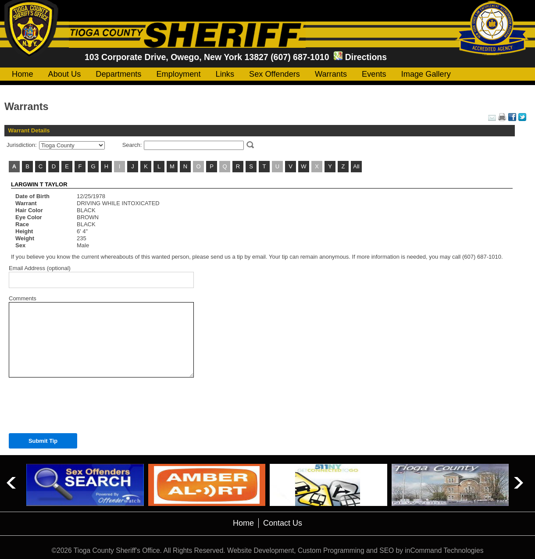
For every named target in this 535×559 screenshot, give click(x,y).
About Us (64, 74)
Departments (118, 74)
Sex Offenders (274, 74)
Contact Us (282, 523)
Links (225, 74)
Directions (366, 57)
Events (374, 74)
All (356, 166)
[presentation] (73, 403)
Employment (178, 74)
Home (22, 74)
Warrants (331, 74)
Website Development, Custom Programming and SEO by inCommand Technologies (355, 550)
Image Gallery (426, 74)
